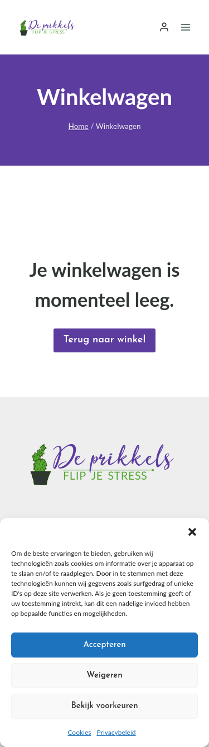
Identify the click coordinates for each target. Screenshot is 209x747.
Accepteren (104, 645)
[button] (192, 531)
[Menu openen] (185, 27)
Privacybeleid (115, 732)
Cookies (79, 732)
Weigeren (104, 675)
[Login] (164, 27)
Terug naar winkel (104, 340)
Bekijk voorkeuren (104, 706)
